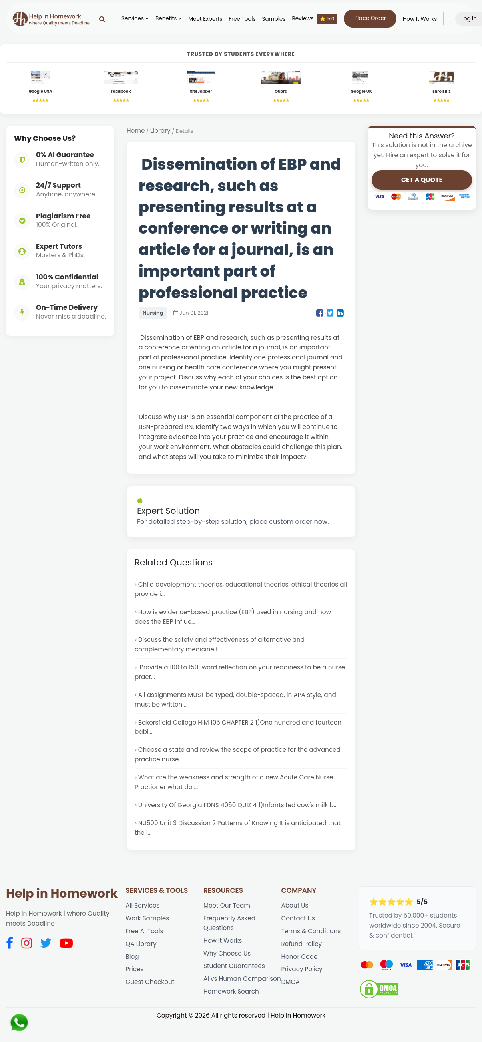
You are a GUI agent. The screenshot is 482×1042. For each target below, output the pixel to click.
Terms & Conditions (311, 939)
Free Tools (244, 19)
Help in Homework (62, 901)
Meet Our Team (227, 913)
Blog (132, 966)
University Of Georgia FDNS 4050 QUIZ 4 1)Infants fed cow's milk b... (239, 812)
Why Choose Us (227, 962)
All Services (142, 913)
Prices (134, 979)
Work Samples (147, 926)
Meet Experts (208, 19)
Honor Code (299, 966)
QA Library (141, 952)
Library (160, 131)
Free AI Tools (144, 939)
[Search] (105, 18)
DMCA (290, 992)
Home (136, 131)
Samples (276, 19)
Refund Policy (302, 952)
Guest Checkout (150, 992)
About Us (295, 913)
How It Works (423, 19)
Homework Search (231, 1012)
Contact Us (298, 926)
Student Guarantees (234, 976)
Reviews (317, 19)
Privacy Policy (302, 979)
